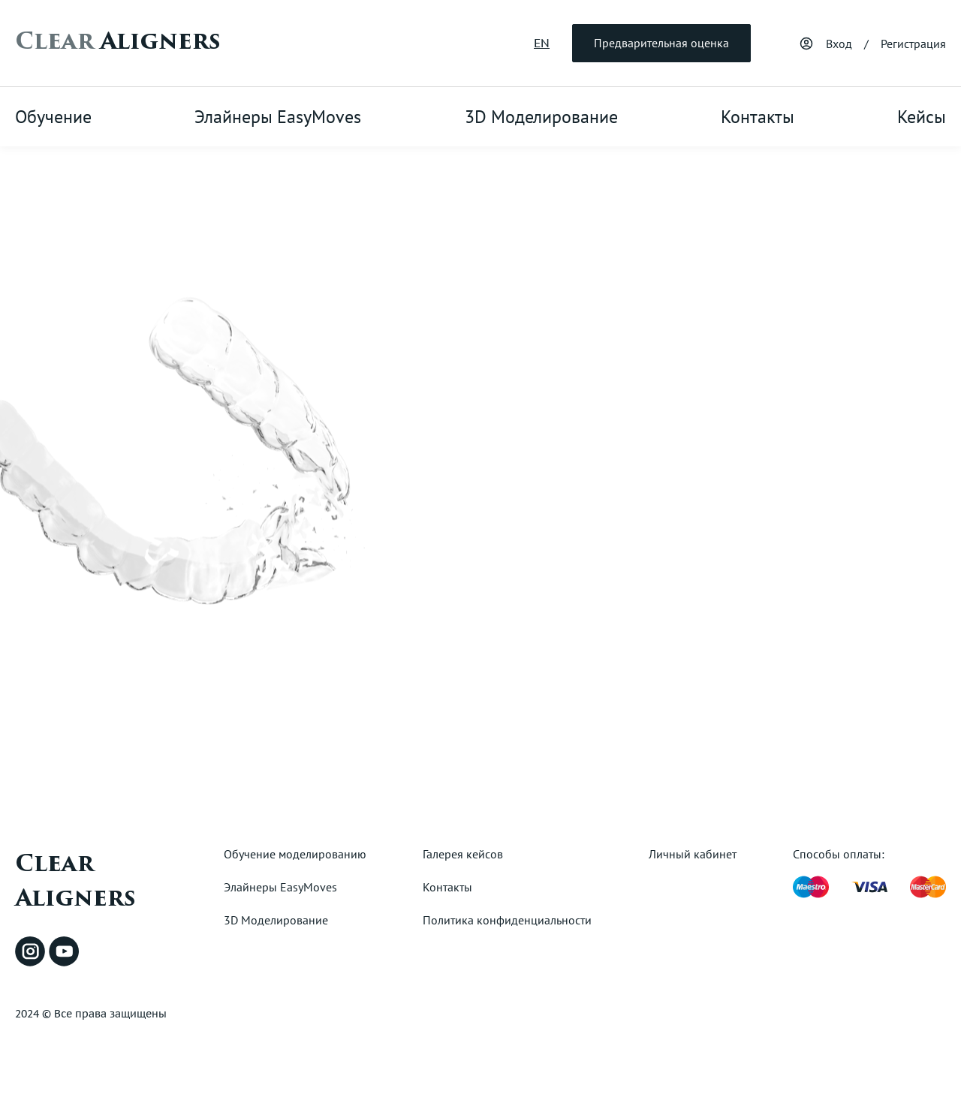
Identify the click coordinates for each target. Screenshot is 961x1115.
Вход (839, 43)
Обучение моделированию (295, 853)
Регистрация (913, 43)
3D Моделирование (541, 116)
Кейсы (921, 116)
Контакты (757, 116)
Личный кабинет (693, 853)
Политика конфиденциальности (507, 919)
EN (542, 42)
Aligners (117, 41)
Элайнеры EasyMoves (277, 116)
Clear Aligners (75, 880)
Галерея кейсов (463, 853)
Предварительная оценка (661, 42)
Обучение (53, 116)
